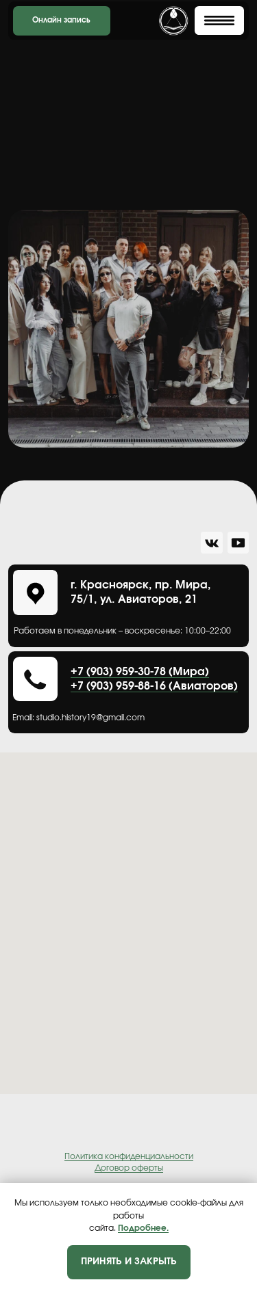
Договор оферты (129, 1168)
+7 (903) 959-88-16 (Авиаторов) (154, 686)
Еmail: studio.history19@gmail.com (78, 718)
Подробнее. (143, 1228)
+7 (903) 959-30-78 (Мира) (140, 671)
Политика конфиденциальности (128, 1156)
